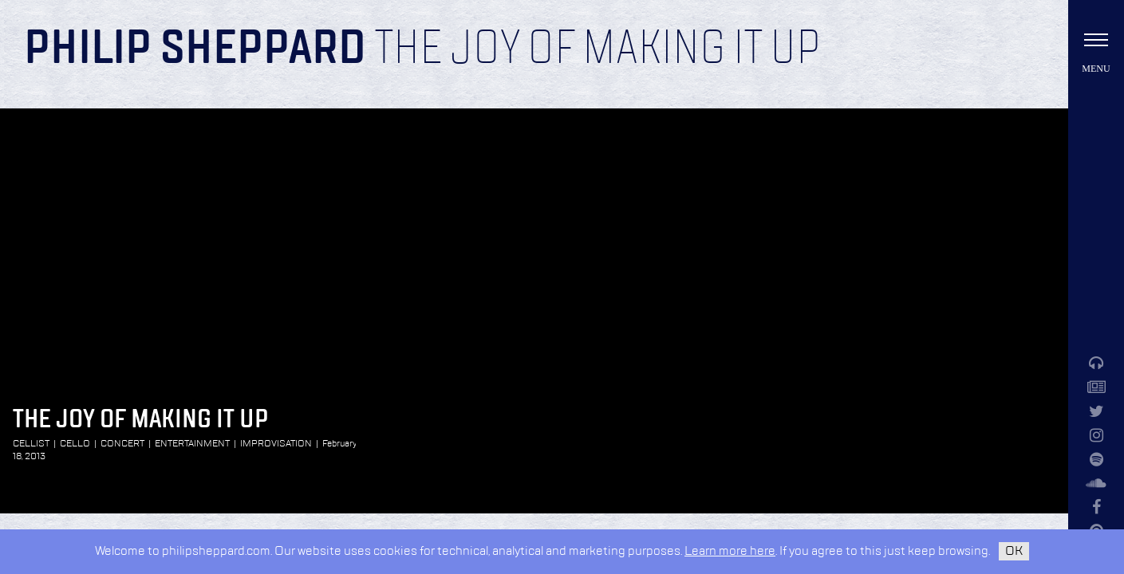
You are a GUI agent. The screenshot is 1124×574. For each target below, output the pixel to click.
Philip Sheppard (195, 49)
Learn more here (729, 551)
